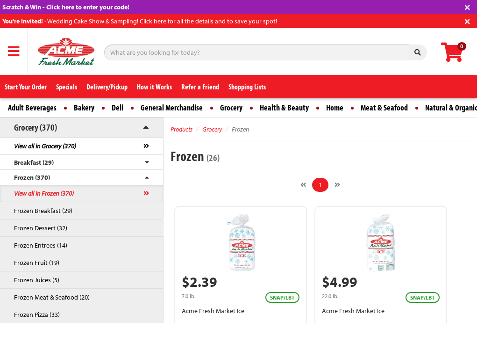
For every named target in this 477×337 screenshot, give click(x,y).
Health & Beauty (284, 107)
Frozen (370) (32, 177)
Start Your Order (26, 86)
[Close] (467, 6)
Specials (66, 86)
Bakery (84, 107)
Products (181, 129)
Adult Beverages (32, 107)
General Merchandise (172, 107)
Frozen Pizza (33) (37, 314)
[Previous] (303, 185)
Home (334, 107)
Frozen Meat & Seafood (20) (52, 297)
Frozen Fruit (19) (36, 262)
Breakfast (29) (34, 162)
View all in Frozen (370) (44, 193)
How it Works (154, 86)
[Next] (337, 185)
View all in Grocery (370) (45, 146)
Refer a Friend (200, 86)
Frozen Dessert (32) (40, 228)
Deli (117, 107)
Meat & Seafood (384, 107)
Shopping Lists (247, 86)
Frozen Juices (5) (36, 280)
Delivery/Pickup (107, 86)
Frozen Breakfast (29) (43, 210)
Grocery (231, 107)
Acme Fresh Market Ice (213, 311)
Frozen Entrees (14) (40, 245)
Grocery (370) (35, 127)
